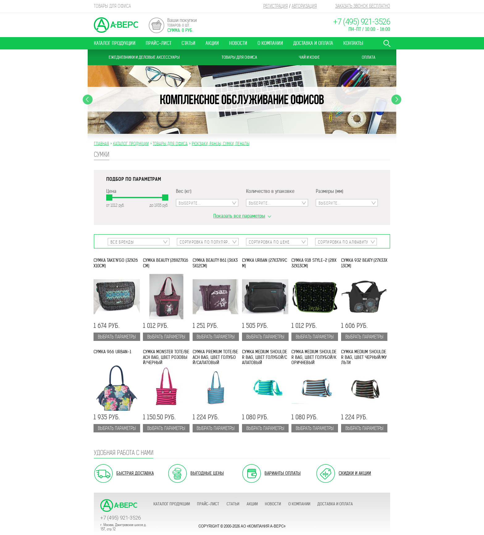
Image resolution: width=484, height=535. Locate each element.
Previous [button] (88, 99)
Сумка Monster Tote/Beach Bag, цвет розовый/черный (166, 357)
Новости (238, 43)
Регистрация (275, 6)
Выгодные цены (207, 473)
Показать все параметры (239, 216)
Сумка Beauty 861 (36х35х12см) (215, 263)
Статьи (188, 43)
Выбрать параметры (117, 337)
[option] (242, 99)
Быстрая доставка (135, 473)
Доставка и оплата (313, 43)
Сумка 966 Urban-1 (112, 352)
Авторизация (304, 6)
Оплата (368, 57)
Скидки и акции (355, 473)
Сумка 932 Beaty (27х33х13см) (364, 263)
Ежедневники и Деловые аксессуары (144, 57)
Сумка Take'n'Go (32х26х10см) (116, 263)
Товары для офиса (239, 57)
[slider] (109, 197)
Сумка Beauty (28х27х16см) (165, 263)
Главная (101, 143)
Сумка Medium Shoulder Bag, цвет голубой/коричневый (313, 357)
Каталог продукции (115, 43)
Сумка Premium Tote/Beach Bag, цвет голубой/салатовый (215, 357)
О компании (270, 43)
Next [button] (396, 99)
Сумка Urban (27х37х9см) (264, 263)
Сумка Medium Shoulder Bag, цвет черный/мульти (364, 357)
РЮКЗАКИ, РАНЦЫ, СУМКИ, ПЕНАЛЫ (220, 143)
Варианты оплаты (283, 473)
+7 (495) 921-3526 (361, 21)
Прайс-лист (158, 43)
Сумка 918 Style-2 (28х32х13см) (313, 263)
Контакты (353, 43)
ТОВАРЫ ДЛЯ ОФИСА (170, 143)
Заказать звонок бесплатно (362, 6)
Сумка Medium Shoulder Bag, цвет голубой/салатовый (264, 357)
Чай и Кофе (309, 57)
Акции (212, 43)
